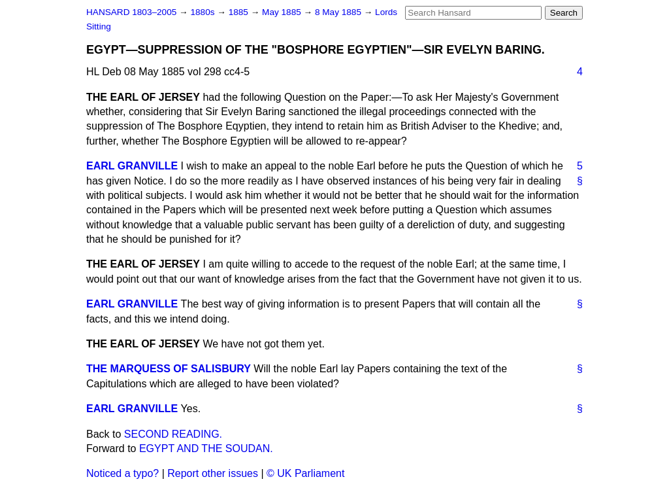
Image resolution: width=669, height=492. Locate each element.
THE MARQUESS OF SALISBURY (168, 368)
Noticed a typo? (122, 473)
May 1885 (282, 12)
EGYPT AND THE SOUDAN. (206, 448)
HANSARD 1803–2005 (131, 12)
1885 (240, 12)
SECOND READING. (173, 434)
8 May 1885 (339, 12)
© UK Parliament (305, 473)
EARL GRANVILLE (132, 165)
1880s (203, 12)
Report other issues (212, 473)
